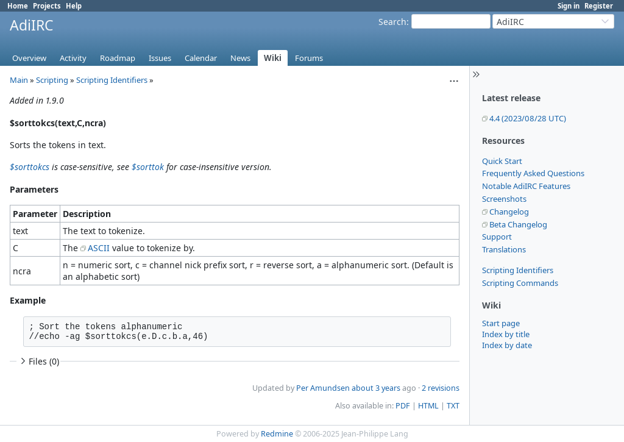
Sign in (569, 5)
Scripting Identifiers (517, 270)
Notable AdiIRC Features (526, 185)
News (240, 57)
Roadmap (117, 57)
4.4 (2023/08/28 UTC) (527, 118)
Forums (309, 57)
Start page (501, 323)
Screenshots (504, 198)
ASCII (99, 248)
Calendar (201, 57)
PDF (402, 406)
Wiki (273, 57)
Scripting (52, 79)
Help (74, 5)
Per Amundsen (323, 388)
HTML (428, 406)
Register (598, 5)
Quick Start (502, 160)
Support (497, 236)
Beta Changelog (518, 224)
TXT (453, 406)
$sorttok (148, 167)
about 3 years (376, 388)
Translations (504, 249)
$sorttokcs (29, 167)
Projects (47, 5)
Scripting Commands (520, 282)
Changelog (509, 211)
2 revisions (440, 388)
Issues (160, 57)
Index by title (506, 334)
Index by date (507, 345)
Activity (73, 57)
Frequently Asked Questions (533, 173)
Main (19, 79)
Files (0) (38, 361)
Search (392, 21)
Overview (29, 57)
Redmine (277, 434)
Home (17, 5)
